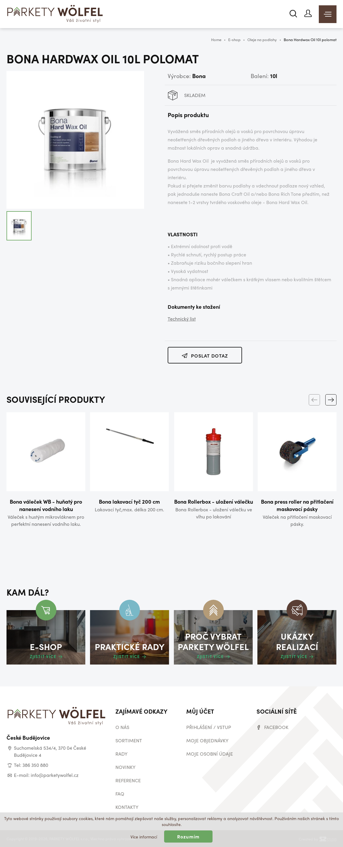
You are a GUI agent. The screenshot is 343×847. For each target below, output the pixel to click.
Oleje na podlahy (262, 39)
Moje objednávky (207, 740)
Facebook (276, 727)
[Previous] (314, 399)
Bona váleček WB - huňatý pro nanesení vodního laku (46, 505)
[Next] (331, 399)
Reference (128, 780)
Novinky (125, 767)
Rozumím (188, 836)
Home (216, 39)
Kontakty (126, 807)
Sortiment (128, 740)
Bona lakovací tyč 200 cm (129, 501)
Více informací (143, 837)
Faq (119, 793)
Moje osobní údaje (209, 753)
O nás (122, 727)
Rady (121, 753)
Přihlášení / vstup (208, 727)
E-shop (234, 39)
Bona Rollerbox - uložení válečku (213, 501)
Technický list (182, 318)
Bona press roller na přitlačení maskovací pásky (297, 505)
